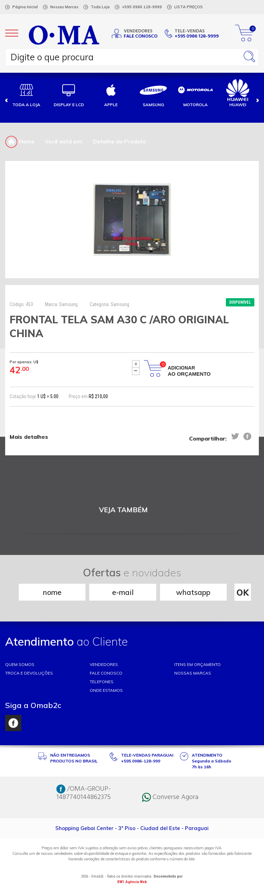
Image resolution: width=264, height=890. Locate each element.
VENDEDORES (104, 664)
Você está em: (64, 141)
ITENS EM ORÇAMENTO (197, 664)
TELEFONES (101, 681)
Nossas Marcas (64, 6)
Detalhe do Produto (119, 141)
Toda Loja (100, 6)
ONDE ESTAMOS (106, 690)
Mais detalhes (29, 436)
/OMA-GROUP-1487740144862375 (83, 793)
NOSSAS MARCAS (192, 673)
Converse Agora (170, 797)
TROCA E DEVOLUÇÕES (29, 673)
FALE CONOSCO (106, 673)
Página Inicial (25, 6)
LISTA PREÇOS (188, 6)
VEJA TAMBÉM (123, 510)
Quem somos (19, 664)
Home (20, 141)
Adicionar (189, 371)
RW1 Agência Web (132, 882)
